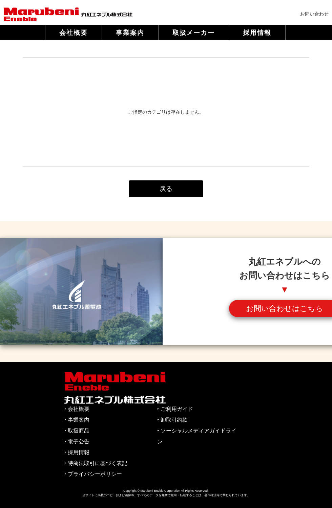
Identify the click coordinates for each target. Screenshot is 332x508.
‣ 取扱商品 (76, 431)
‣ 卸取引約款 (172, 420)
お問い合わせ (314, 14)
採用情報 (257, 32)
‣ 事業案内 (76, 420)
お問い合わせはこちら (284, 308)
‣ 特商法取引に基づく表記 (95, 463)
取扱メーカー (193, 32)
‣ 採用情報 (76, 452)
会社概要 (73, 32)
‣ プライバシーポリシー (93, 474)
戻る (166, 188)
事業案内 (130, 32)
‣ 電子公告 (76, 441)
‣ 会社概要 (76, 409)
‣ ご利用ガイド (175, 409)
